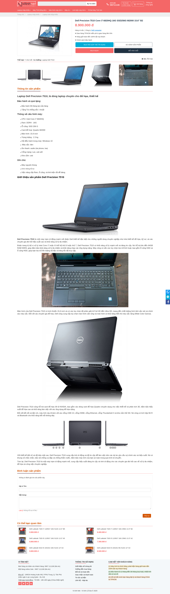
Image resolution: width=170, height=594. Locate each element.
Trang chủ (20, 14)
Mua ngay (94, 51)
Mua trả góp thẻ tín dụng (94, 45)
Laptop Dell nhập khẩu (50, 14)
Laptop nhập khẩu (33, 14)
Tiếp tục (147, 516)
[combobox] (67, 4)
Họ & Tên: (23, 486)
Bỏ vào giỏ (133, 51)
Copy (150, 59)
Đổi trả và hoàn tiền (82, 572)
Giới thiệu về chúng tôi (83, 566)
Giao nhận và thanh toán (84, 575)
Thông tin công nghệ (149, 4)
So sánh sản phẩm (133, 45)
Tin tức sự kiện (80, 577)
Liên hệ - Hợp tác (81, 580)
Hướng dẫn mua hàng (83, 569)
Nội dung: (23, 495)
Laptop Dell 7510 (48, 60)
